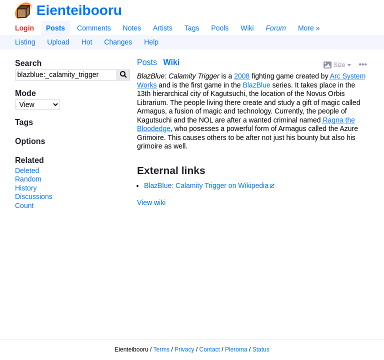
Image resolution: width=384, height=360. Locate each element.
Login (24, 28)
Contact (210, 349)
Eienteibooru (79, 10)
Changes (118, 42)
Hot (87, 42)
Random (28, 179)
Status (261, 349)
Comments (94, 28)
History (26, 188)
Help (151, 42)
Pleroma (236, 349)
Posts (55, 28)
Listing (25, 42)
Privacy (184, 349)
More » (309, 28)
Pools (219, 28)
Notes (132, 28)
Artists (162, 28)
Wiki (247, 28)
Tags (192, 28)
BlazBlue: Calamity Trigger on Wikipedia (206, 186)
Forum (276, 28)
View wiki (151, 202)
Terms (162, 349)
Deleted (27, 170)
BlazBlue (256, 85)
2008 (242, 76)
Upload (58, 42)
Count (24, 206)
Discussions (33, 196)
